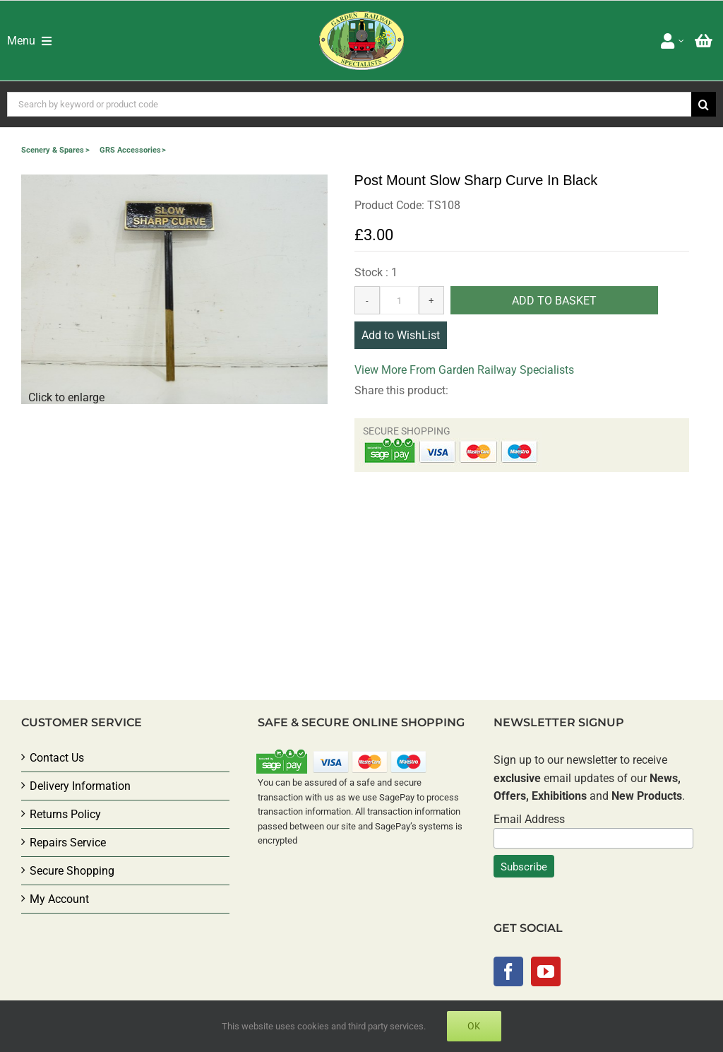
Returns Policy (65, 814)
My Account (59, 899)
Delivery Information (80, 786)
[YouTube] (546, 971)
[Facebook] (508, 971)
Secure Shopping (72, 870)
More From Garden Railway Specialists (477, 370)
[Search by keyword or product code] (349, 104)
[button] (174, 289)
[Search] (703, 104)
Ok (474, 1026)
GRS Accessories (130, 150)
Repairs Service (68, 842)
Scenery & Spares (52, 150)
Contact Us (57, 757)
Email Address (529, 819)
